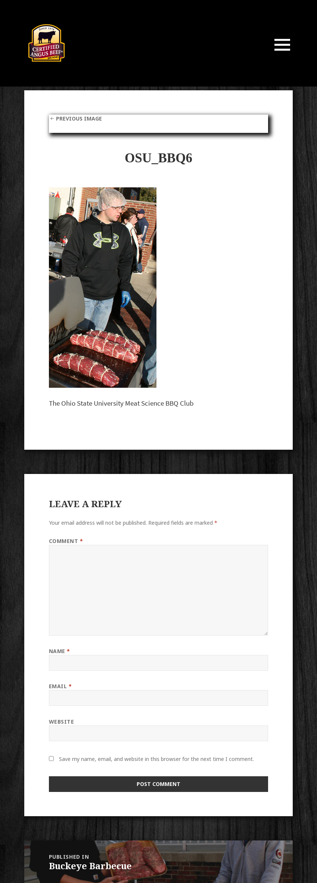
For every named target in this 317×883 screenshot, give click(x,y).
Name (59, 651)
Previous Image (79, 118)
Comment (66, 541)
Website (61, 721)
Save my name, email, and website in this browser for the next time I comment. (156, 758)
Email (60, 686)
